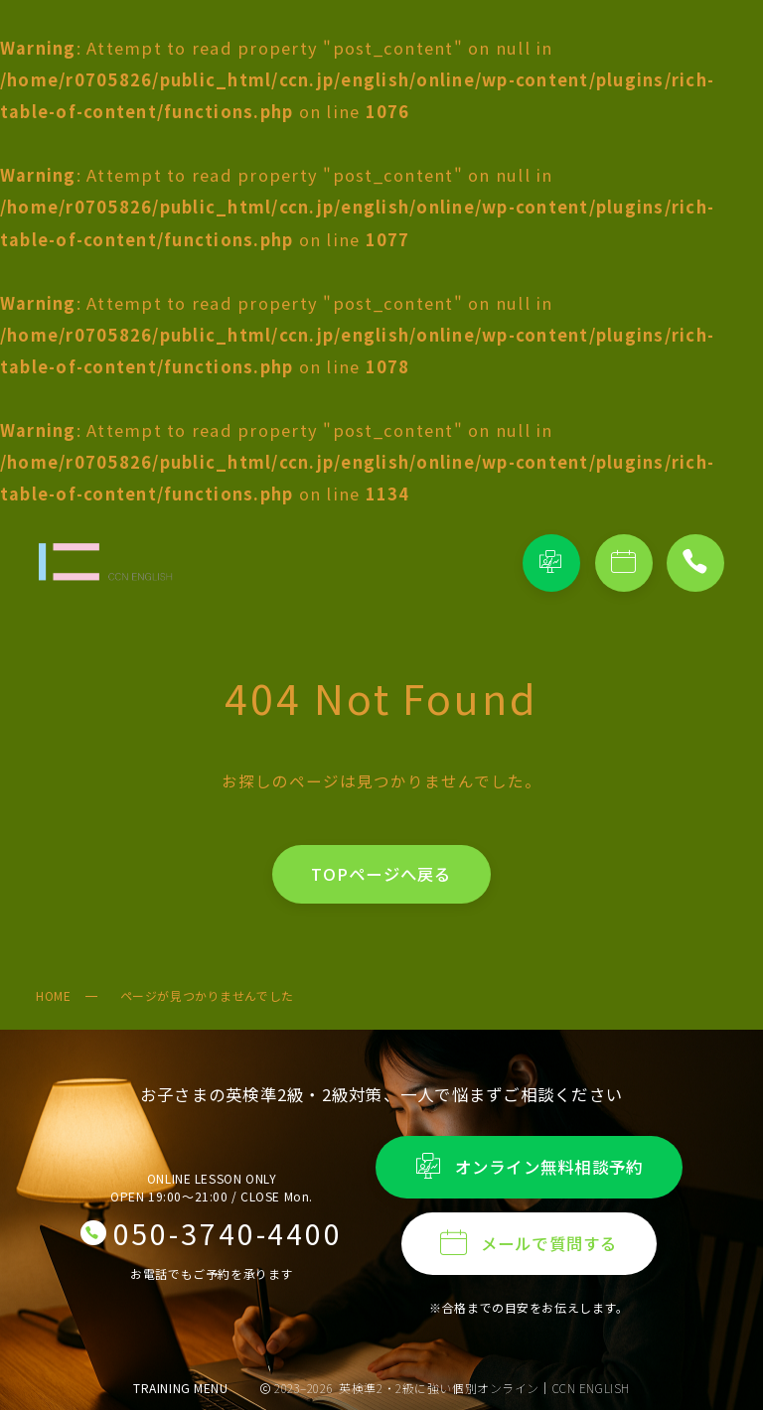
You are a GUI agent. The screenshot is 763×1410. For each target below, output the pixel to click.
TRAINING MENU (181, 1387)
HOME (53, 995)
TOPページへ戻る (381, 874)
